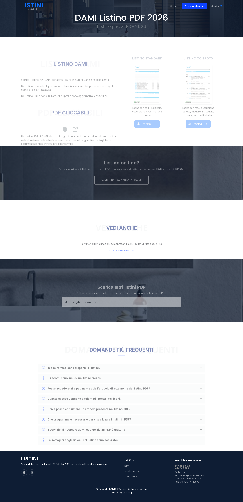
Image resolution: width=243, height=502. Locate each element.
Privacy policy (130, 476)
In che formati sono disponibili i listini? (71, 374)
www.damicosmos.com (121, 256)
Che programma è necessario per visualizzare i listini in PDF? (86, 426)
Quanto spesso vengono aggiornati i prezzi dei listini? (82, 405)
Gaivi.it (215, 6)
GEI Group (128, 492)
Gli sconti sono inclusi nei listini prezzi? (71, 384)
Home (173, 6)
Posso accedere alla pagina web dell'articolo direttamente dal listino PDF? (96, 395)
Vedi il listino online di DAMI (121, 180)
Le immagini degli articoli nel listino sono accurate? (80, 446)
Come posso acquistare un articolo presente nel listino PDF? (86, 415)
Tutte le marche (131, 471)
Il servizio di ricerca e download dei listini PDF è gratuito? (84, 436)
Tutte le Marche (194, 6)
